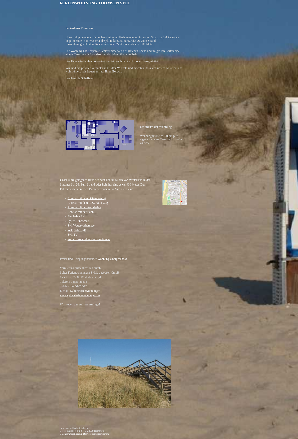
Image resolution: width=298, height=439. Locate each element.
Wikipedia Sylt (77, 230)
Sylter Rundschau (78, 221)
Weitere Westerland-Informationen (89, 239)
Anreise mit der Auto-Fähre (84, 207)
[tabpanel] (133, 3)
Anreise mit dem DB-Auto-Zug (87, 198)
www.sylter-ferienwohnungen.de (80, 295)
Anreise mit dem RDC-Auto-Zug (88, 202)
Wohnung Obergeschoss (112, 258)
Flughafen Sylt (77, 216)
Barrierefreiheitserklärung (96, 433)
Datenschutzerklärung (71, 433)
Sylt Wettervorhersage (81, 225)
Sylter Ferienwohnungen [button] (85, 290)
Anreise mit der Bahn (81, 211)
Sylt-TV (73, 234)
